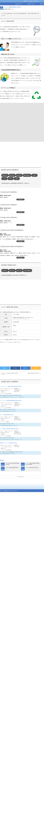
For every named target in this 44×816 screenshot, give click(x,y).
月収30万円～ (19, 175)
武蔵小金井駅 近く (27, 175)
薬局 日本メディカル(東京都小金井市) (8, 442)
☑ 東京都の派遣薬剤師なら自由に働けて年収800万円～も (14, 275)
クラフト (3, 437)
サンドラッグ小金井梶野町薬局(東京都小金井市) (11, 400)
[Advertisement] (11, 112)
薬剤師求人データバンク (7, 490)
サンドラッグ (4, 409)
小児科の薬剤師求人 (27, 270)
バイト (10, 178)
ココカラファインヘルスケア (7, 395)
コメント (11, 342)
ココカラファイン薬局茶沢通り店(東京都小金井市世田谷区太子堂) (10, 373)
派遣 (17, 178)
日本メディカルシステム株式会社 (8, 451)
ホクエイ (11, 31)
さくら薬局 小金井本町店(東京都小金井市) (9, 428)
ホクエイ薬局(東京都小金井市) (7, 414)
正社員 (34, 175)
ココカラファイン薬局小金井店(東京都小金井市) (11, 386)
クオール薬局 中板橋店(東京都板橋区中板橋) (12, 464)
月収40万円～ (12, 175)
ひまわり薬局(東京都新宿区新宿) (12, 467)
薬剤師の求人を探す (18, 3)
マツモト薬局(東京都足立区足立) (32, 467)
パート (4, 178)
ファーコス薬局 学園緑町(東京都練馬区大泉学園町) (32, 464)
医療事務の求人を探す (31, 3)
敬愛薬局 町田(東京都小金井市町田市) (33, 373)
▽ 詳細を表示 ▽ (20, 199)
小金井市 (8, 8)
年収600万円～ (5, 175)
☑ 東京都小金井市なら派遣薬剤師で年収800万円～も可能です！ (15, 183)
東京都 (6, 8)
